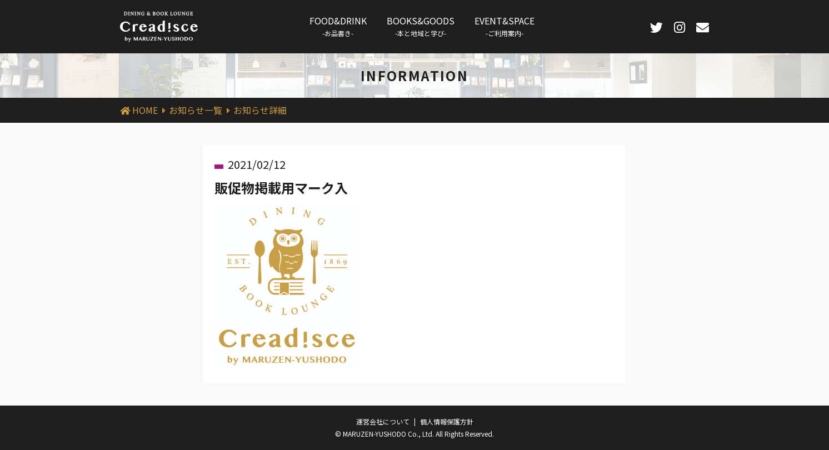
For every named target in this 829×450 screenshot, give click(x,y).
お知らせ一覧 (195, 110)
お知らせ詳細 (260, 110)
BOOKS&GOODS (421, 26)
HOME (145, 110)
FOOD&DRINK (338, 26)
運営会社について (382, 421)
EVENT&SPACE (505, 26)
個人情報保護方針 (446, 421)
